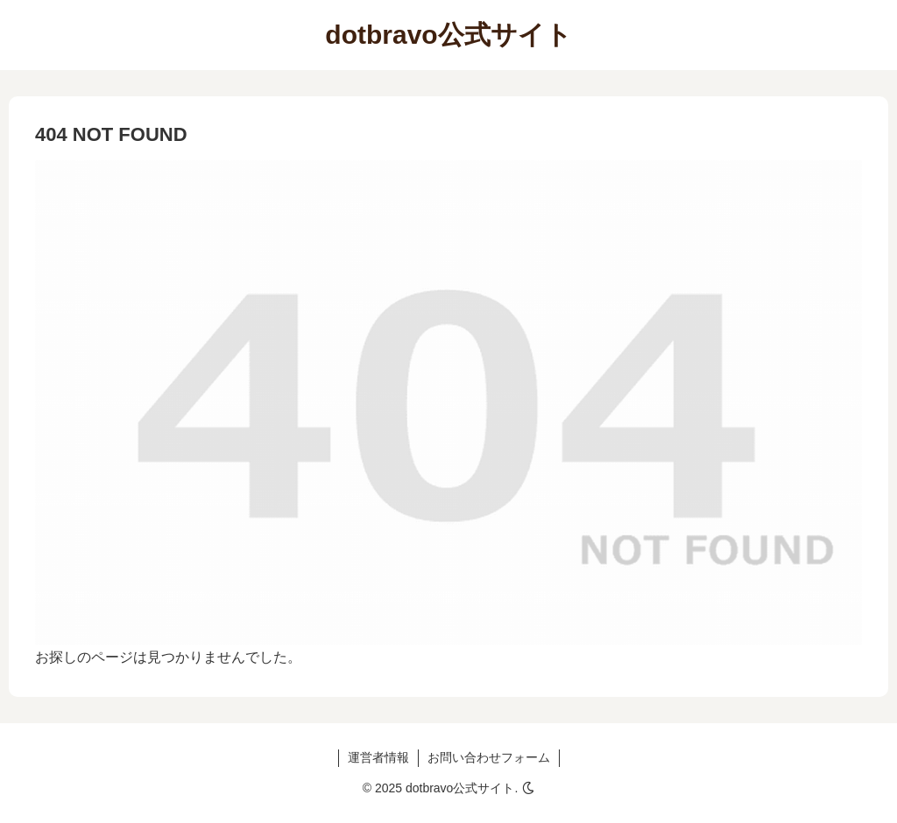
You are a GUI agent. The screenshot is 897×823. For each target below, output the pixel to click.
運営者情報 (378, 757)
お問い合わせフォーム (488, 757)
